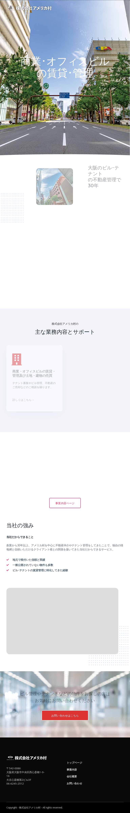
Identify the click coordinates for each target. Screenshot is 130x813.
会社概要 (72, 776)
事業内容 (72, 769)
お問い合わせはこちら (65, 715)
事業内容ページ (64, 503)
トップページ (74, 762)
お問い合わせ (74, 783)
